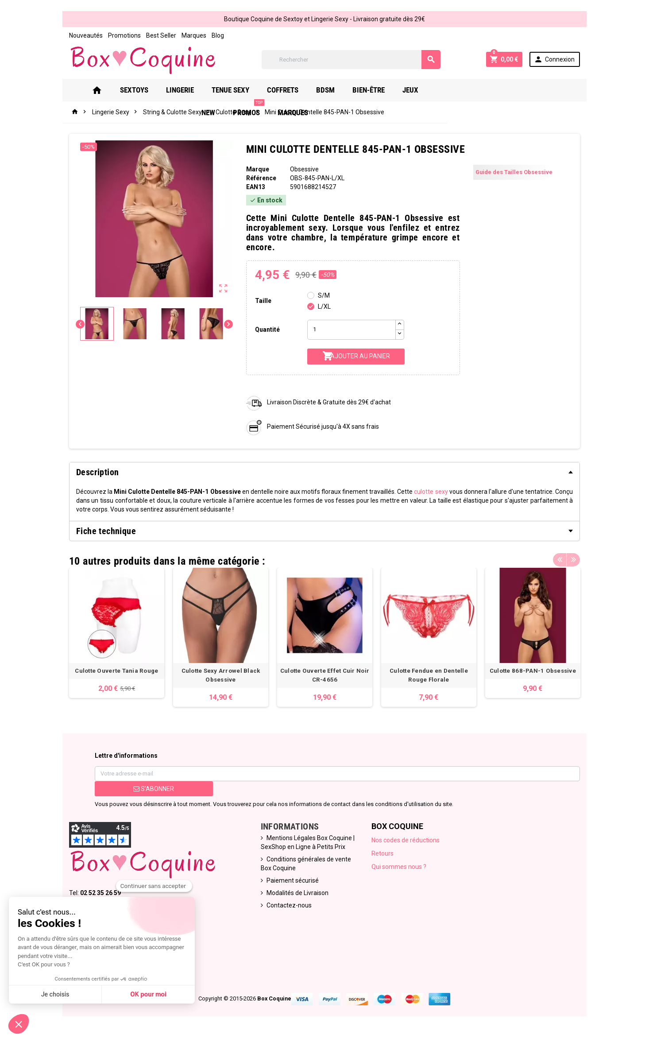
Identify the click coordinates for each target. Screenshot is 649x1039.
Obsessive (304, 169)
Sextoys (141, 89)
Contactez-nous (288, 905)
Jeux (418, 89)
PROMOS (490, 86)
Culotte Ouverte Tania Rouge (115, 671)
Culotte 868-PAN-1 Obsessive (533, 671)
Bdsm (333, 89)
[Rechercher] (351, 59)
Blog (216, 35)
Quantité (267, 329)
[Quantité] (351, 330)
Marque (257, 169)
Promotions (123, 35)
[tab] (324, 472)
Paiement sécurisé (292, 880)
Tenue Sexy (238, 89)
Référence (261, 178)
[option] (115, 633)
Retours (383, 853)
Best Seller (160, 35)
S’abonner (152, 789)
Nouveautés (84, 35)
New (450, 89)
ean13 (255, 186)
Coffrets (290, 89)
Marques (192, 35)
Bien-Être (376, 89)
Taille (263, 300)
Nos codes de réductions (406, 840)
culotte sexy (431, 491)
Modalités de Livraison (297, 893)
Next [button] (574, 559)
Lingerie (187, 89)
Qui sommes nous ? (399, 867)
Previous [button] (561, 559)
